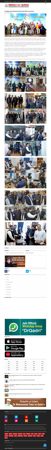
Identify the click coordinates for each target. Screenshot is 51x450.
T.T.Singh (38, 435)
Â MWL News (8, 287)
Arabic (11, 1)
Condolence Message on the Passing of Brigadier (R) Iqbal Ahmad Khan (22, 379)
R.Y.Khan (25, 435)
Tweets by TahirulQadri (29, 252)
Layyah (43, 433)
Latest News (7, 373)
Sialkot (34, 435)
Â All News (7, 284)
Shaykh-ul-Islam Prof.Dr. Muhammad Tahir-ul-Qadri (14, 252)
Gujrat (24, 433)
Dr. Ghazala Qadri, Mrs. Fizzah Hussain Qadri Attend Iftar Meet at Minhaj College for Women (26, 389)
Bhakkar (6, 433)
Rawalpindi (30, 435)
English (15, 1)
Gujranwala (20, 433)
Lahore (39, 433)
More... (6, 437)
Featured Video (8, 297)
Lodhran (6, 435)
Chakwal (10, 433)
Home (7, 277)
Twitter (27, 250)
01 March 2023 (9, 12)
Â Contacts (7, 292)
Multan (15, 435)
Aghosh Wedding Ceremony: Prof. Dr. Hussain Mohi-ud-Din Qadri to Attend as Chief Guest (25, 375)
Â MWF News (8, 289)
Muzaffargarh (20, 435)
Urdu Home (8, 294)
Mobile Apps (7, 336)
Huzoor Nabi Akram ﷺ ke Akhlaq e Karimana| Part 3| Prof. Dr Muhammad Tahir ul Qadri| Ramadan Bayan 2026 (27, 385)
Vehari (42, 435)
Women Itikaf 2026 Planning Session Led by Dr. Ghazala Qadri (20, 393)
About (7, 279)
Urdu (19, 1)
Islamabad (28, 433)
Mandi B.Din (11, 435)
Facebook (7, 250)
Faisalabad (15, 433)
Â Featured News (9, 282)
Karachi (35, 433)
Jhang (32, 433)
